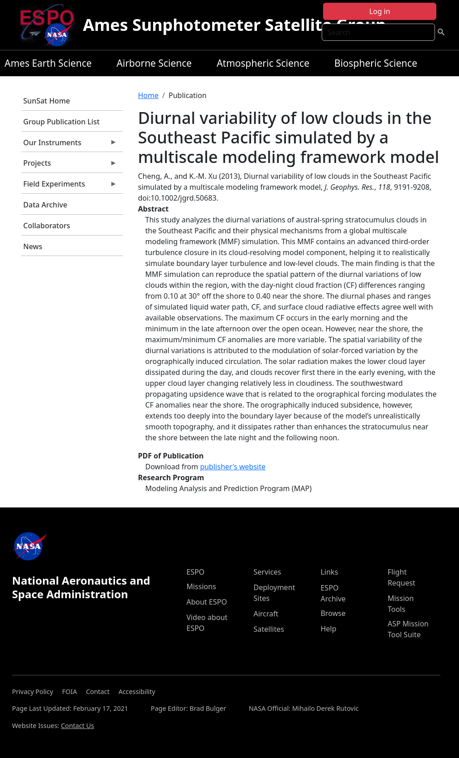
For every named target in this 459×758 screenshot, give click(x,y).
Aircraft (265, 614)
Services (267, 572)
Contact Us (77, 725)
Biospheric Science (375, 63)
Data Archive (45, 205)
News (32, 246)
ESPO (195, 572)
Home (148, 95)
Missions (201, 586)
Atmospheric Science (263, 63)
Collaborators (46, 226)
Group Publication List (61, 122)
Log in (379, 11)
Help (328, 629)
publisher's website (233, 467)
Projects (69, 165)
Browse (332, 613)
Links (329, 572)
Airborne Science (154, 63)
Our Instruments (69, 145)
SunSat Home (46, 101)
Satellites (268, 629)
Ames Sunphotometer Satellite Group (234, 25)
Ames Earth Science (48, 63)
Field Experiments (69, 186)
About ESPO (206, 602)
